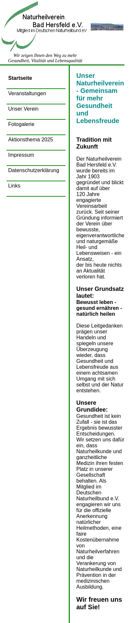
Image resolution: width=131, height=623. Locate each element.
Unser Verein (23, 109)
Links (14, 185)
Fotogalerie (21, 124)
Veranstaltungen (27, 93)
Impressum (21, 155)
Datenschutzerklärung (33, 170)
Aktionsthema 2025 (30, 139)
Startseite (20, 78)
